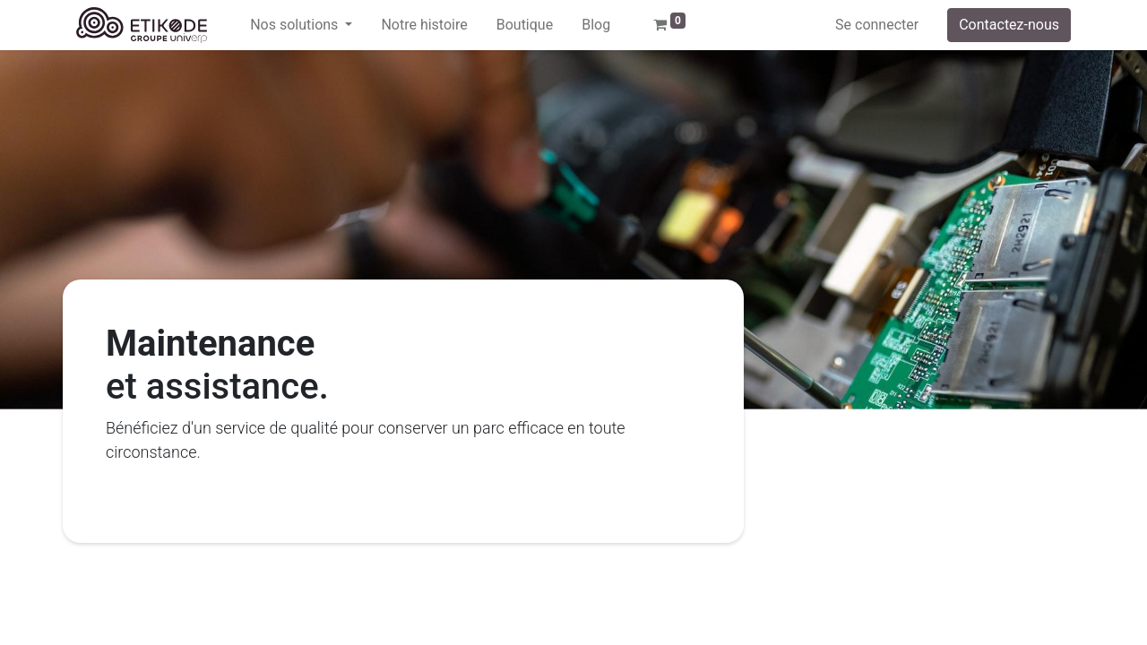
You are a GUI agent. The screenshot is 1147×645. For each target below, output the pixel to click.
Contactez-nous (1009, 24)
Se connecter (876, 24)
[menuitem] (424, 25)
